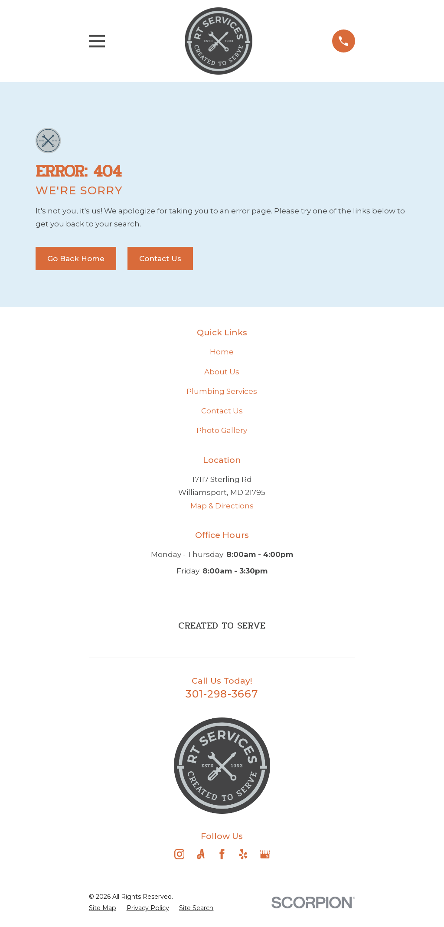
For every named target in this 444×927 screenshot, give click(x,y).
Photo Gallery (221, 430)
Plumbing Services (221, 391)
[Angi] (201, 854)
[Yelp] (243, 854)
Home (222, 351)
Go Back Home (75, 258)
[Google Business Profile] (265, 854)
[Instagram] (179, 854)
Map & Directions (222, 505)
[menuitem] (102, 908)
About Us (221, 371)
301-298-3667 (222, 694)
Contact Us (160, 258)
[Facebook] (222, 854)
